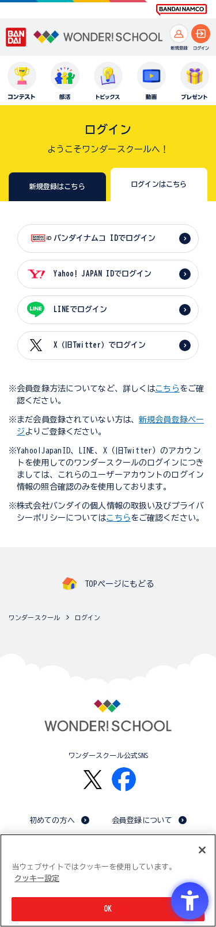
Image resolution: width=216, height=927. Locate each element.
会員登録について (142, 820)
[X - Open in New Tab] (93, 779)
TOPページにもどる (119, 584)
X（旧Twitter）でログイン (100, 345)
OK (108, 909)
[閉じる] (202, 850)
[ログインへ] (200, 33)
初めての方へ (52, 820)
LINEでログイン (80, 309)
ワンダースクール (34, 617)
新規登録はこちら (57, 186)
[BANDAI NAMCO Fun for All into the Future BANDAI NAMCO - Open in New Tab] (181, 10)
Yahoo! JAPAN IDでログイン (102, 274)
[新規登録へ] (178, 33)
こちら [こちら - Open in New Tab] (118, 518)
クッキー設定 (36, 878)
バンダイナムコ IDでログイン (105, 238)
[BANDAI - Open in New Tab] (16, 37)
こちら (167, 388)
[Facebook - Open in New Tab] (124, 779)
